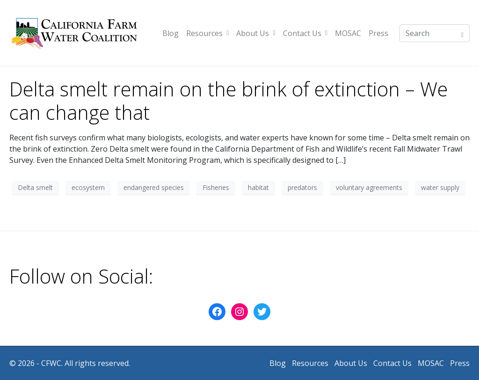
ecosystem (88, 187)
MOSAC (348, 33)
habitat (258, 187)
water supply (440, 187)
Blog (170, 33)
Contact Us (305, 33)
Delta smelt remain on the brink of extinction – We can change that (228, 100)
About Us (255, 33)
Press (378, 33)
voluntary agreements (369, 187)
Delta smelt (35, 187)
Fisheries (216, 187)
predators (302, 187)
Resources (207, 33)
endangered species (153, 187)
